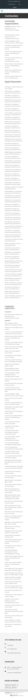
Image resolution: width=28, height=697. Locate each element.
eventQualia (20, 695)
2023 (14, 687)
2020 (7, 685)
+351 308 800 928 (11, 4)
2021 (14, 685)
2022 (7, 687)
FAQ (19, 4)
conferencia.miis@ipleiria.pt (14, 1)
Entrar (15, 7)
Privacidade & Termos (13, 694)
